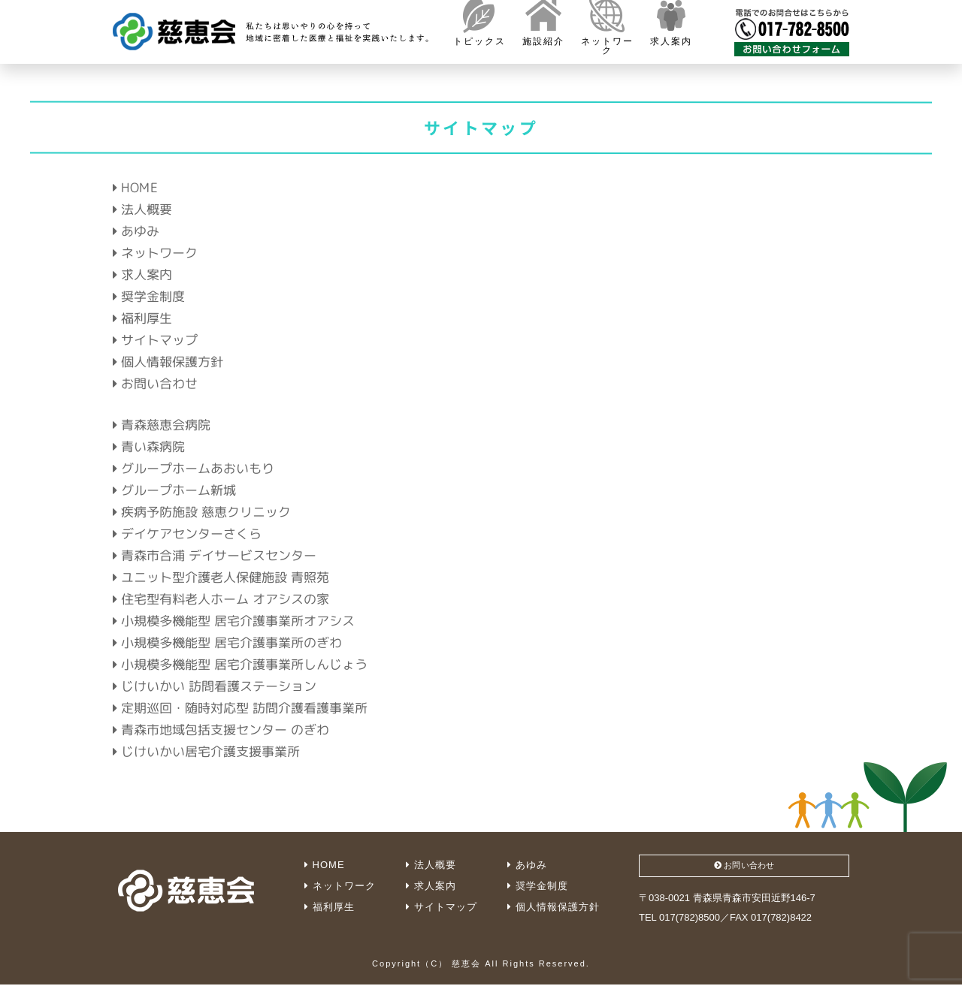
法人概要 (142, 209)
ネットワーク (155, 252)
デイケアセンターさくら (187, 532)
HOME (135, 187)
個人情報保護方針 (168, 361)
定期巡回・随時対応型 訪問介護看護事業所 (240, 707)
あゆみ (136, 231)
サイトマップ (155, 339)
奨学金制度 (149, 296)
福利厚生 (142, 318)
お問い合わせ (155, 383)
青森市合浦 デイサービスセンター (214, 554)
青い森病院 (149, 445)
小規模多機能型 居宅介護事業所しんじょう (240, 663)
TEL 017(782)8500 (679, 921)
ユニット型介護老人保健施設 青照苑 (221, 576)
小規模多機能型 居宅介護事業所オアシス (234, 620)
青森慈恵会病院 (161, 424)
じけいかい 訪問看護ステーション (214, 685)
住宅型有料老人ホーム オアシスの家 (221, 598)
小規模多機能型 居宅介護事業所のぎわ (227, 641)
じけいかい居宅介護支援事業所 (206, 750)
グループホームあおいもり (193, 467)
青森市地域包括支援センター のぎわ (221, 728)
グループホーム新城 (174, 489)
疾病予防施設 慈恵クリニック (202, 511)
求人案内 (142, 274)
